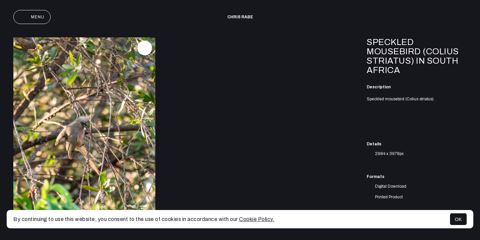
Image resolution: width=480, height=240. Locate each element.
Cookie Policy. (256, 219)
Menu (32, 17)
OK (458, 219)
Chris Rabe (240, 17)
